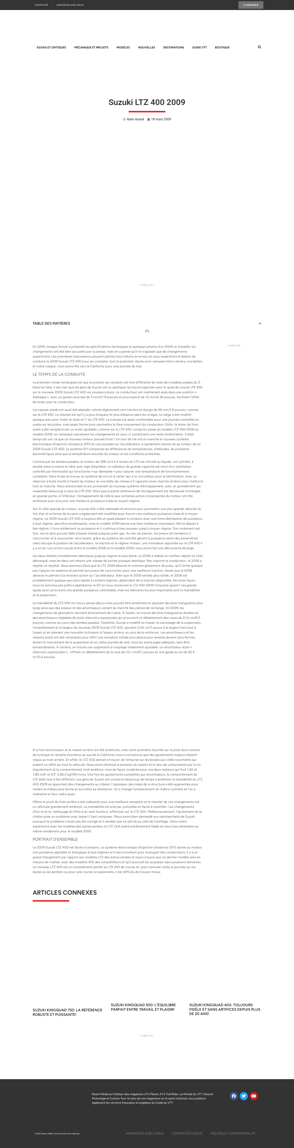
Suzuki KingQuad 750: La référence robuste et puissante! (67, 1012)
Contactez (41, 5)
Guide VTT (199, 47)
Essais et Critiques (51, 47)
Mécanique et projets (91, 47)
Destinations (173, 47)
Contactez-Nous (187, 1133)
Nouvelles (146, 47)
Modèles (123, 47)
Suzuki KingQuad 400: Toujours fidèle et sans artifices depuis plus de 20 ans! (224, 1009)
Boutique (222, 47)
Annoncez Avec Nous (70, 5)
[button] (259, 323)
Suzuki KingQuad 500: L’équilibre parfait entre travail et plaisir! (143, 1007)
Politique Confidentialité (233, 1133)
